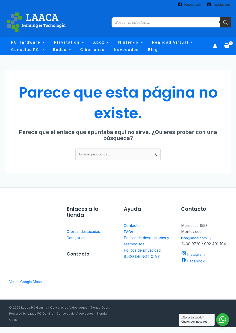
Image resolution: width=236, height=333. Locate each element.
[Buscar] (225, 22)
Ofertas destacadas (83, 237)
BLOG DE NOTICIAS (142, 261)
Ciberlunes (41, 53)
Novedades (68, 53)
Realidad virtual (143, 43)
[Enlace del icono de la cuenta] (215, 49)
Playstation (59, 43)
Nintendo (108, 43)
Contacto (132, 231)
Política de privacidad (142, 255)
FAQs (128, 237)
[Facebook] (190, 4)
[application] (39, 43)
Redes (17, 53)
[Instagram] (218, 4)
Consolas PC (183, 43)
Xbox (85, 43)
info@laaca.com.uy (197, 243)
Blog (89, 53)
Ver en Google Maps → (29, 287)
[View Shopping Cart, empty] (226, 48)
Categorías (76, 243)
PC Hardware (25, 43)
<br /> (32, 244)
